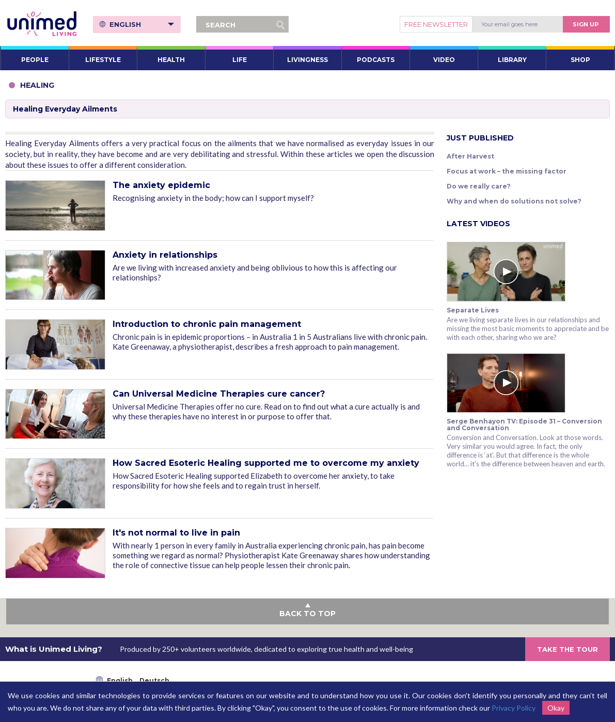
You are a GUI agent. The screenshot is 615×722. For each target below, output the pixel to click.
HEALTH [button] (171, 60)
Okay (555, 707)
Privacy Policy (513, 707)
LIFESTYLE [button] (103, 60)
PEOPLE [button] (35, 60)
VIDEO (444, 60)
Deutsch (154, 680)
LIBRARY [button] (512, 60)
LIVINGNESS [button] (307, 60)
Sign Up (585, 24)
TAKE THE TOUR (567, 649)
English (141, 24)
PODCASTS (376, 60)
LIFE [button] (239, 60)
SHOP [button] (580, 60)
